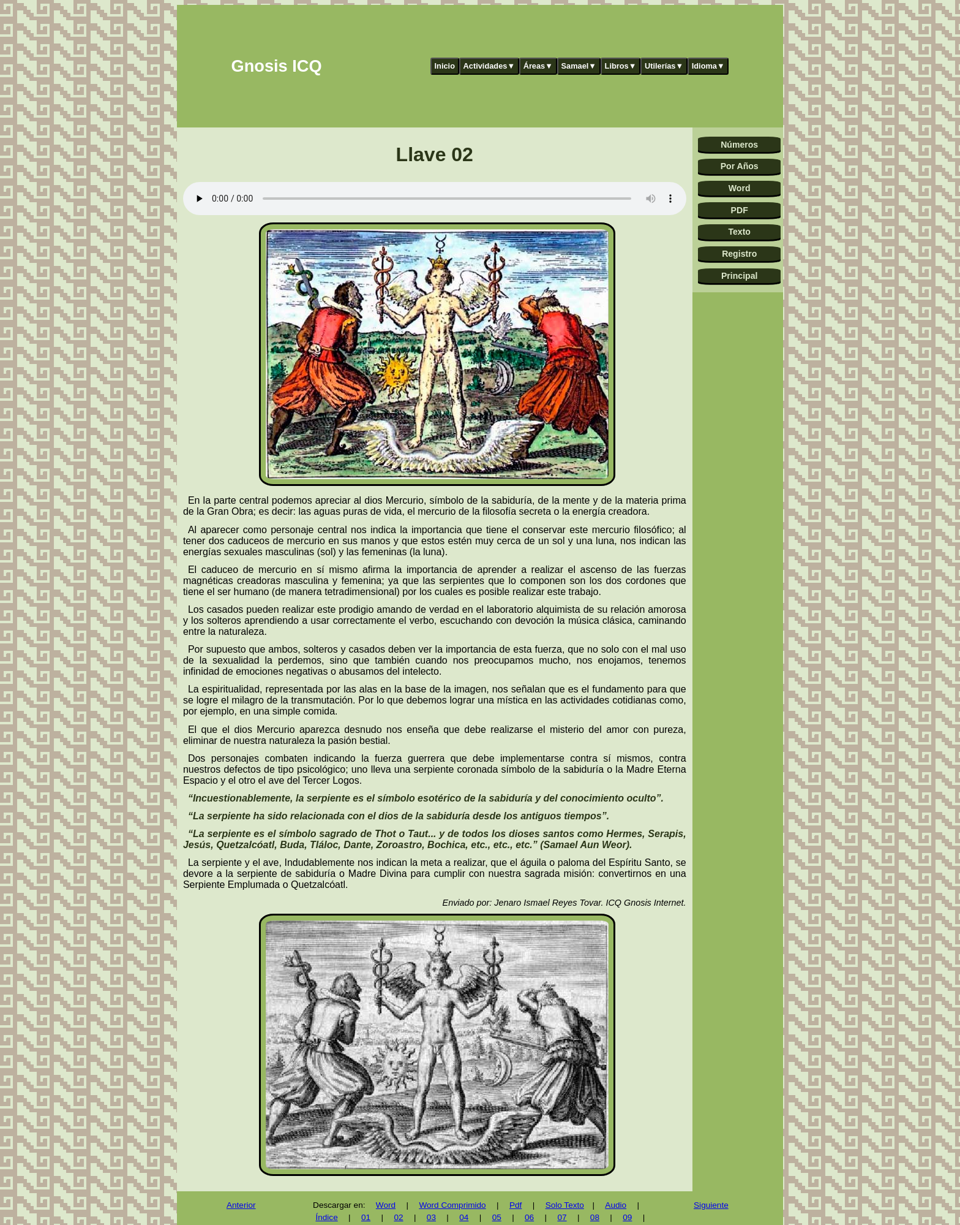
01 (365, 1217)
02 (398, 1217)
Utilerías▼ (664, 65)
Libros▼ (621, 65)
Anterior (241, 1205)
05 (496, 1217)
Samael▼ (578, 65)
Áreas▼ (538, 65)
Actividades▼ (489, 65)
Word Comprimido (452, 1205)
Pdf (515, 1205)
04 (463, 1217)
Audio (615, 1205)
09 (627, 1217)
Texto (739, 232)
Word (740, 188)
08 (594, 1217)
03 (431, 1217)
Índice (326, 1217)
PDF (739, 210)
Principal (739, 276)
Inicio (445, 65)
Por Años (740, 166)
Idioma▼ (708, 65)
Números (739, 145)
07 (561, 1217)
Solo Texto (565, 1205)
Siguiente (711, 1205)
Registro (739, 254)
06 (529, 1217)
